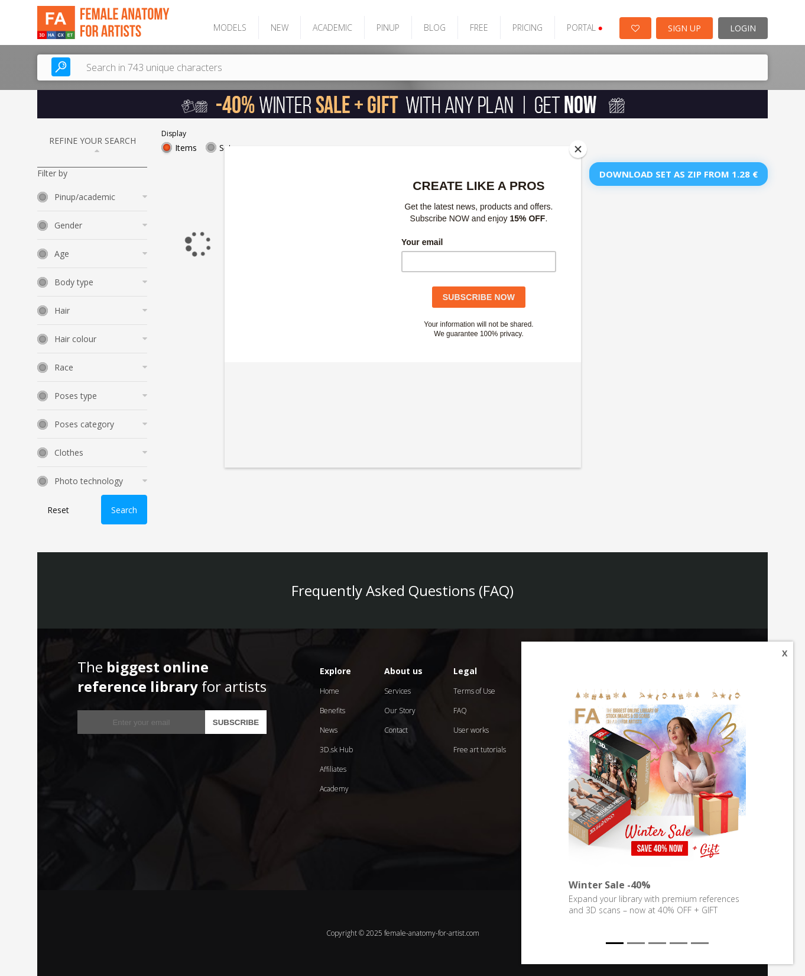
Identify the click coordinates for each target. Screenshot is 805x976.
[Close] (578, 149)
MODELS (229, 27)
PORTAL (585, 27)
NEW (279, 27)
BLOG (435, 27)
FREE (479, 27)
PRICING (527, 27)
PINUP (388, 27)
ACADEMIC (332, 27)
